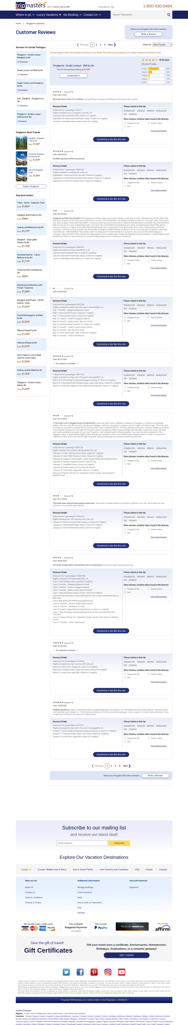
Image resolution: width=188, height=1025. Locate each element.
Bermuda (159, 1016)
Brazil (50, 1019)
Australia (97, 1016)
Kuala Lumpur (161, 111)
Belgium (145, 1016)
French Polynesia (165, 1022)
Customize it (73, 75)
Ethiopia (120, 1022)
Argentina (75, 1016)
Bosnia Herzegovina (30, 1019)
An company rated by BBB (58, 7)
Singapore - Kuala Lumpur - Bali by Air (73, 65)
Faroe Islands (129, 1022)
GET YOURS (127, 955)
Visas (79, 897)
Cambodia (82, 1019)
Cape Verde (99, 1019)
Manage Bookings (85, 887)
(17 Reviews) (22, 75)
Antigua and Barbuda (62, 1016)
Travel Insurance (84, 892)
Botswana (43, 1019)
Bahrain (129, 1016)
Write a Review (148, 34)
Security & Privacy (33, 902)
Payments (134, 887)
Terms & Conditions (33, 897)
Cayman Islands (111, 1019)
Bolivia (166, 1016)
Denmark (47, 1022)
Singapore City (129, 111)
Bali (125, 114)
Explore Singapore (31, 186)
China (126, 1019)
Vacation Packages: (24, 1011)
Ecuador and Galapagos (86, 1022)
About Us (29, 887)
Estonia (113, 1022)
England (105, 1022)
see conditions (76, 931)
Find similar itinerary (159, 131)
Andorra (42, 1016)
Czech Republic (36, 1022)
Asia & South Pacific (55, 1014)
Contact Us (30, 892)
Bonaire (19, 1019)
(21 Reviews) (22, 62)
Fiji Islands (140, 1022)
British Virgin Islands (61, 1019)
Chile (121, 1019)
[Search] (138, 15)
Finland (148, 1022)
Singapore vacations (35, 23)
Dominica (55, 1022)
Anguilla (50, 1016)
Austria (104, 1016)
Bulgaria (74, 1019)
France (155, 1022)
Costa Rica (154, 1019)
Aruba (90, 1016)
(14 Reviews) (22, 90)
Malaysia (150, 111)
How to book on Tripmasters (89, 902)
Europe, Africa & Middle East (35, 1014)
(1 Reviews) (22, 121)
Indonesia (141, 111)
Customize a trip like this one (111, 139)
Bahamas (121, 1016)
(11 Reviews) (22, 106)
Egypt (98, 1022)
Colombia (133, 1019)
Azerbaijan (112, 1016)
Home (18, 23)
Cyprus (26, 1022)
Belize (152, 1016)
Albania (28, 1016)
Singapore (133, 114)
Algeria (35, 1016)
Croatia (162, 1019)
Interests (81, 913)
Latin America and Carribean (74, 1014)
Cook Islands (143, 1019)
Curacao (19, 1022)
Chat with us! (106, 7)
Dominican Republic (67, 1022)
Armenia (83, 1016)
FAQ (79, 908)
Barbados (137, 1016)
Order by (157, 45)
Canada (90, 1019)
